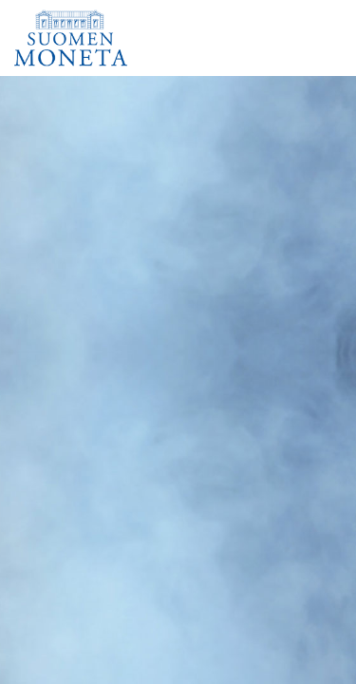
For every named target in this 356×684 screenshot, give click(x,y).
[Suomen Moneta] (76, 38)
